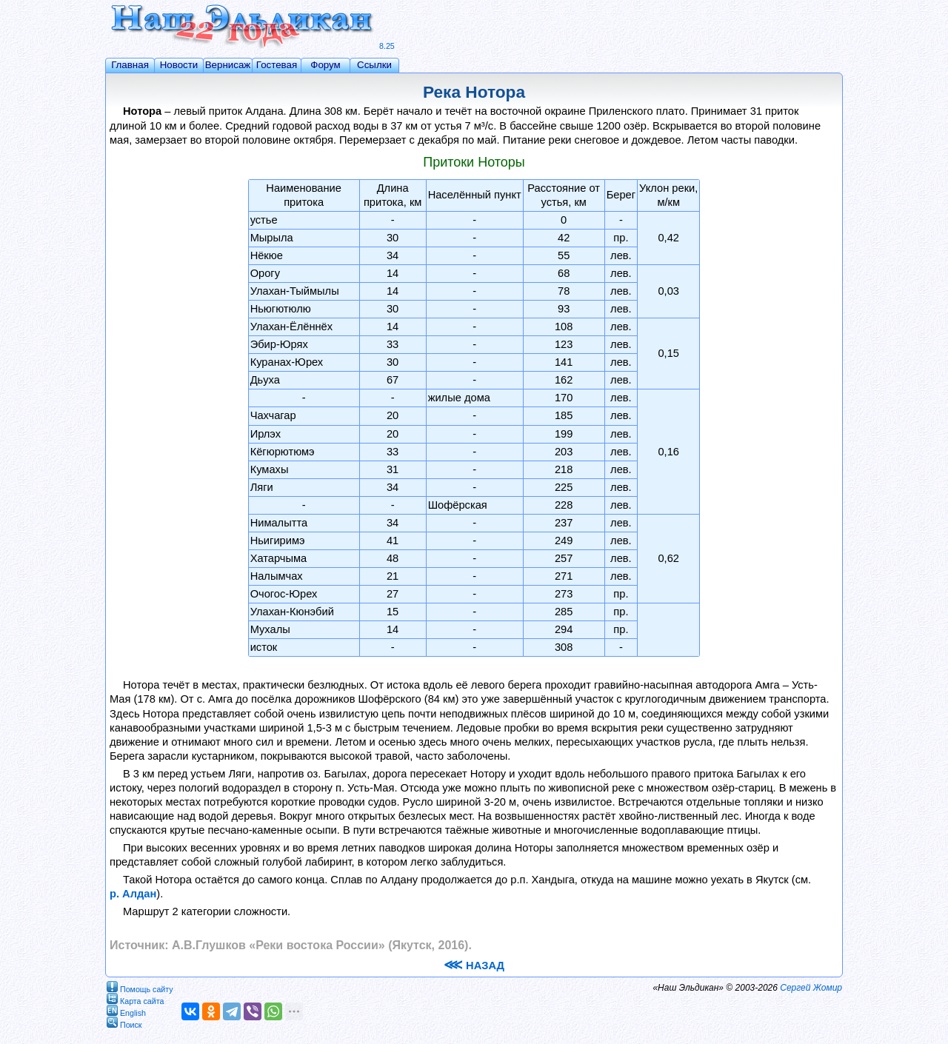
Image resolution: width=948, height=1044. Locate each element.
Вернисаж (228, 64)
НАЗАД (474, 965)
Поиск (124, 1022)
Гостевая (276, 64)
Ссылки (374, 64)
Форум (325, 64)
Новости (179, 64)
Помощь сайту (140, 986)
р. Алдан (133, 894)
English (126, 1010)
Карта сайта (135, 998)
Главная (130, 64)
